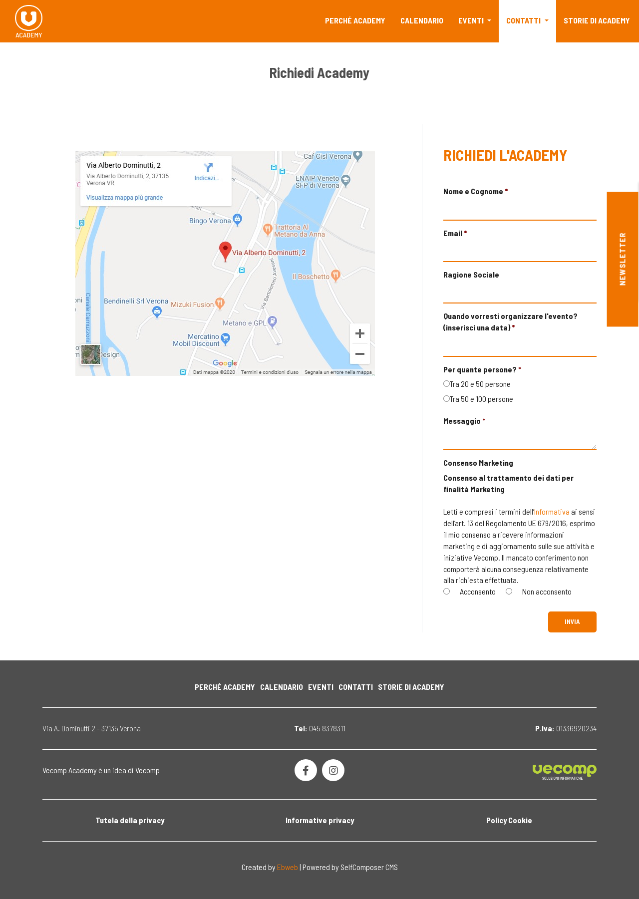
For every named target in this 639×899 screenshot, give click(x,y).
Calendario (421, 20)
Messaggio (462, 420)
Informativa (552, 511)
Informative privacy (320, 820)
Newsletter (622, 259)
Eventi (471, 20)
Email (452, 233)
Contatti (524, 20)
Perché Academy (355, 20)
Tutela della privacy (129, 820)
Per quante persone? (480, 369)
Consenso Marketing (478, 462)
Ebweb (287, 867)
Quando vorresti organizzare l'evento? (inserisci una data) (510, 321)
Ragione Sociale (471, 274)
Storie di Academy (597, 20)
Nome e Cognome (473, 191)
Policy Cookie (509, 820)
